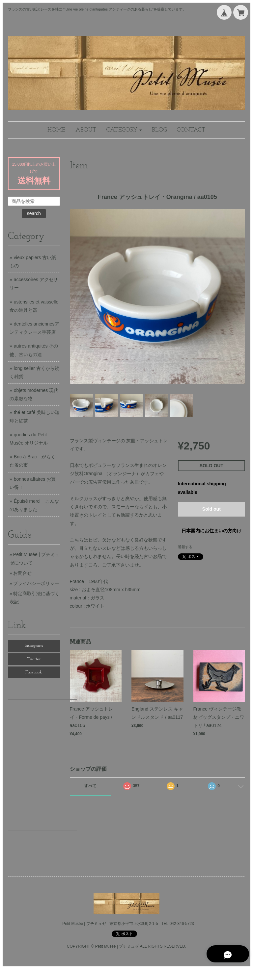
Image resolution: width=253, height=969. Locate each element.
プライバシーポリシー (36, 583)
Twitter (34, 659)
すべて (90, 786)
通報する (185, 547)
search (34, 213)
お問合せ (22, 573)
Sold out (211, 509)
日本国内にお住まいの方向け (211, 530)
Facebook (33, 672)
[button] (124, 130)
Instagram (34, 645)
